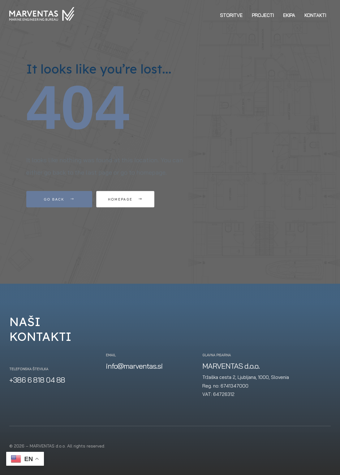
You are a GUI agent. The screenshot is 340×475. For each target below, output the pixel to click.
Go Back (59, 199)
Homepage (131, 199)
